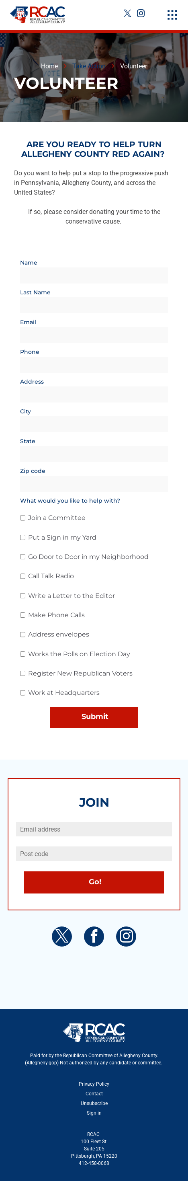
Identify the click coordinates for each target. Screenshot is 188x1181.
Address (32, 381)
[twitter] (127, 14)
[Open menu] (172, 15)
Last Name (35, 292)
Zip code (32, 470)
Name (28, 262)
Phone (29, 351)
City (25, 411)
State (27, 441)
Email (28, 322)
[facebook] (94, 937)
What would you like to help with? (70, 500)
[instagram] (140, 14)
